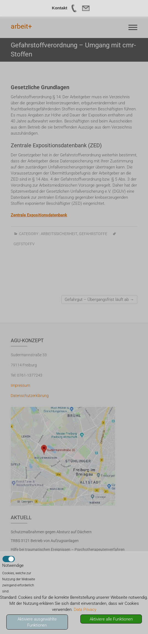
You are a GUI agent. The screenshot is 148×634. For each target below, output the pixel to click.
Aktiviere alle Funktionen (111, 619)
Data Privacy (85, 609)
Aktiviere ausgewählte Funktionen (37, 622)
